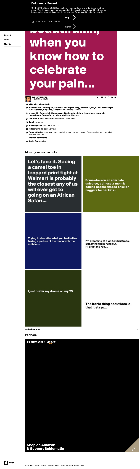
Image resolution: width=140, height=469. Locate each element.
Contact (62, 465)
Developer (50, 465)
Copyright (69, 465)
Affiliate (43, 465)
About (27, 465)
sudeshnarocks (39, 97)
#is (36, 104)
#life (31, 104)
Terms (82, 465)
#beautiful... (44, 104)
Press (57, 465)
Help (31, 465)
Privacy (76, 465)
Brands (37, 465)
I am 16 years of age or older (47, 21)
